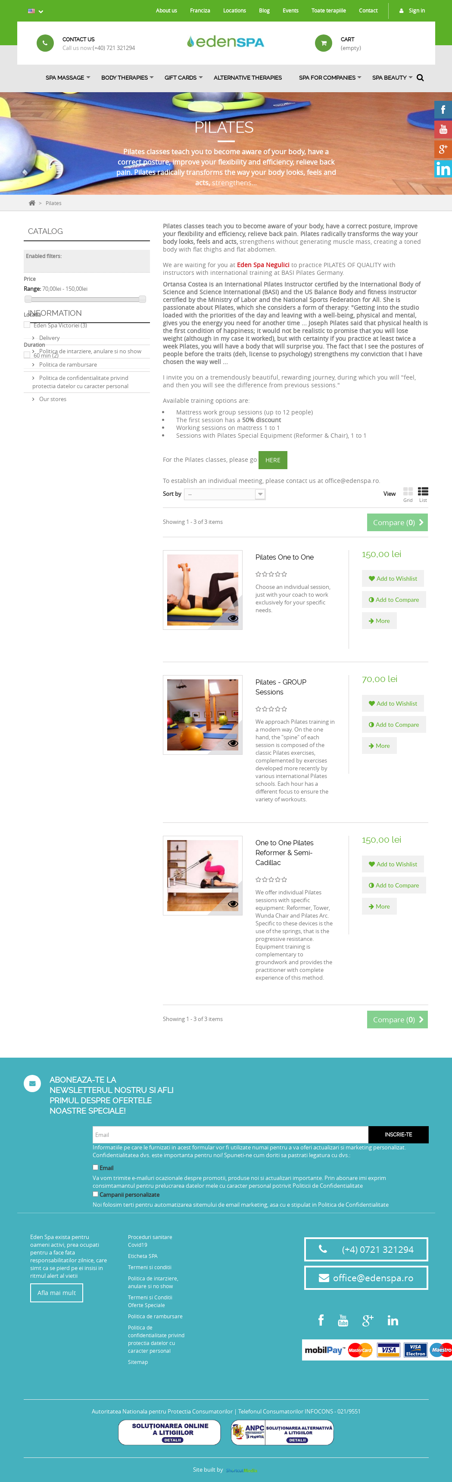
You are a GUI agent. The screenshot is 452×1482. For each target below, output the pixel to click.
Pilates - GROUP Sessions (281, 687)
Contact (368, 10)
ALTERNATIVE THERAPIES (248, 78)
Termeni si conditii (149, 1267)
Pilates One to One (285, 557)
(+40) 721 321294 (114, 48)
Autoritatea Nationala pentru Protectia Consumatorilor (162, 1411)
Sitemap (138, 1361)
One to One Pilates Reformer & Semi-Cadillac (285, 853)
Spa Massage (65, 78)
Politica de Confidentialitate (353, 1204)
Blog (264, 10)
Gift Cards (180, 78)
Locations (234, 10)
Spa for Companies (327, 78)
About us (166, 10)
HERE (273, 460)
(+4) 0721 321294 (378, 1249)
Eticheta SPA (143, 1255)
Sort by (172, 494)
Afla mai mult (56, 1293)
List (423, 495)
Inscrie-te (398, 1135)
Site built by (226, 1469)
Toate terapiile (329, 10)
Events (291, 10)
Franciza (200, 10)
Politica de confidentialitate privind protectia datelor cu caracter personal (80, 456)
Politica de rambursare (67, 438)
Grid (408, 495)
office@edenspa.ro (373, 1278)
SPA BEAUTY (389, 78)
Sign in (410, 10)
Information (55, 390)
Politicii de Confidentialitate (328, 1185)
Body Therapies (124, 78)
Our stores (52, 473)
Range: (32, 289)
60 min (46, 355)
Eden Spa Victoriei (60, 325)
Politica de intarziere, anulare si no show (89, 425)
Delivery (49, 412)
